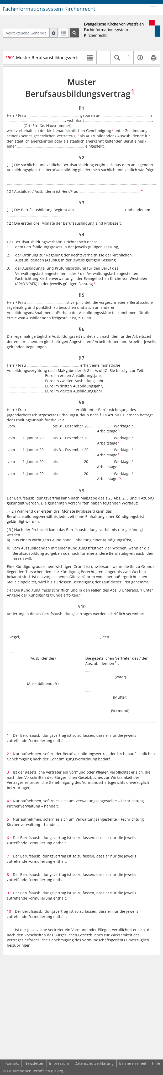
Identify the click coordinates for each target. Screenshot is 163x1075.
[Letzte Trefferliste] (64, 33)
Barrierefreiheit (132, 1063)
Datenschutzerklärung (94, 1063)
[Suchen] (74, 33)
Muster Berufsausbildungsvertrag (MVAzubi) (55, 57)
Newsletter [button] (34, 1063)
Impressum (59, 1063)
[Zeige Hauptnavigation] (153, 9)
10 (10, 911)
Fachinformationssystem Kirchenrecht (49, 8)
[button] (103, 57)
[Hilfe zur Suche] (53, 33)
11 (10, 929)
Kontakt (12, 1063)
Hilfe (156, 1063)
